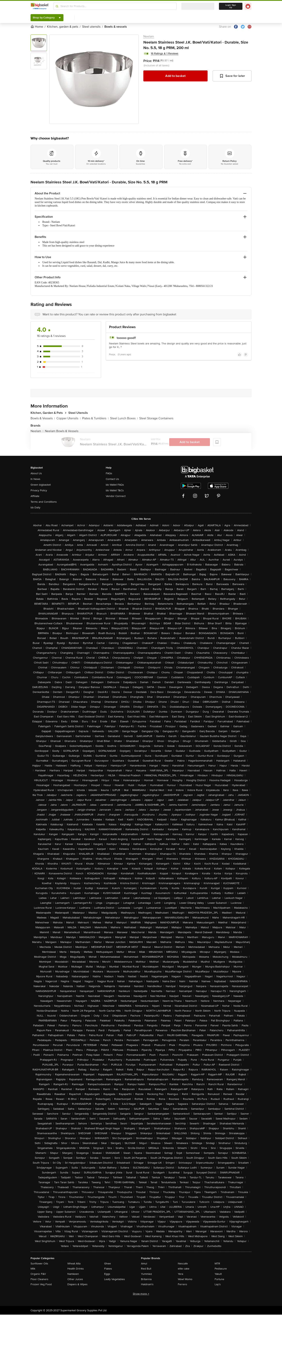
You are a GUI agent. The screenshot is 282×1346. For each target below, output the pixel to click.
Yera (180, 1274)
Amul (144, 1263)
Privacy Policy (39, 490)
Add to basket (175, 76)
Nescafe (183, 1263)
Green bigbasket (41, 484)
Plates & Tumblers (95, 418)
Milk (33, 1268)
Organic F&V (38, 1274)
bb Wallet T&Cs (115, 490)
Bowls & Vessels (43, 418)
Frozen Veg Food (41, 1284)
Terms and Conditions (44, 501)
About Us (36, 473)
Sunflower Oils (39, 1263)
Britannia (146, 1279)
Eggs (107, 1274)
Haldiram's (147, 1284)
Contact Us (112, 479)
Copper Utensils (68, 418)
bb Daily (35, 507)
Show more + (141, 1293)
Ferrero (182, 1284)
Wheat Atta (73, 1263)
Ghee (107, 1263)
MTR (217, 1263)
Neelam (148, 36)
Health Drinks (75, 1268)
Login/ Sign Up (230, 6)
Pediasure (221, 1268)
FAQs (109, 473)
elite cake (183, 1268)
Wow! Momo (185, 1279)
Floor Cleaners (39, 1279)
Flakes (108, 1268)
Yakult (218, 1274)
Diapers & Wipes (77, 1284)
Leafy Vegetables (114, 1279)
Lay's (218, 1284)
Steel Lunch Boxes (124, 418)
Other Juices (75, 1279)
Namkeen (73, 1274)
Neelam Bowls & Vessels (61, 431)
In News (35, 479)
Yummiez (146, 1274)
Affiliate (35, 496)
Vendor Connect (116, 496)
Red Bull (146, 1268)
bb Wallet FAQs (115, 484)
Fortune (219, 1279)
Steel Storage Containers (156, 418)
